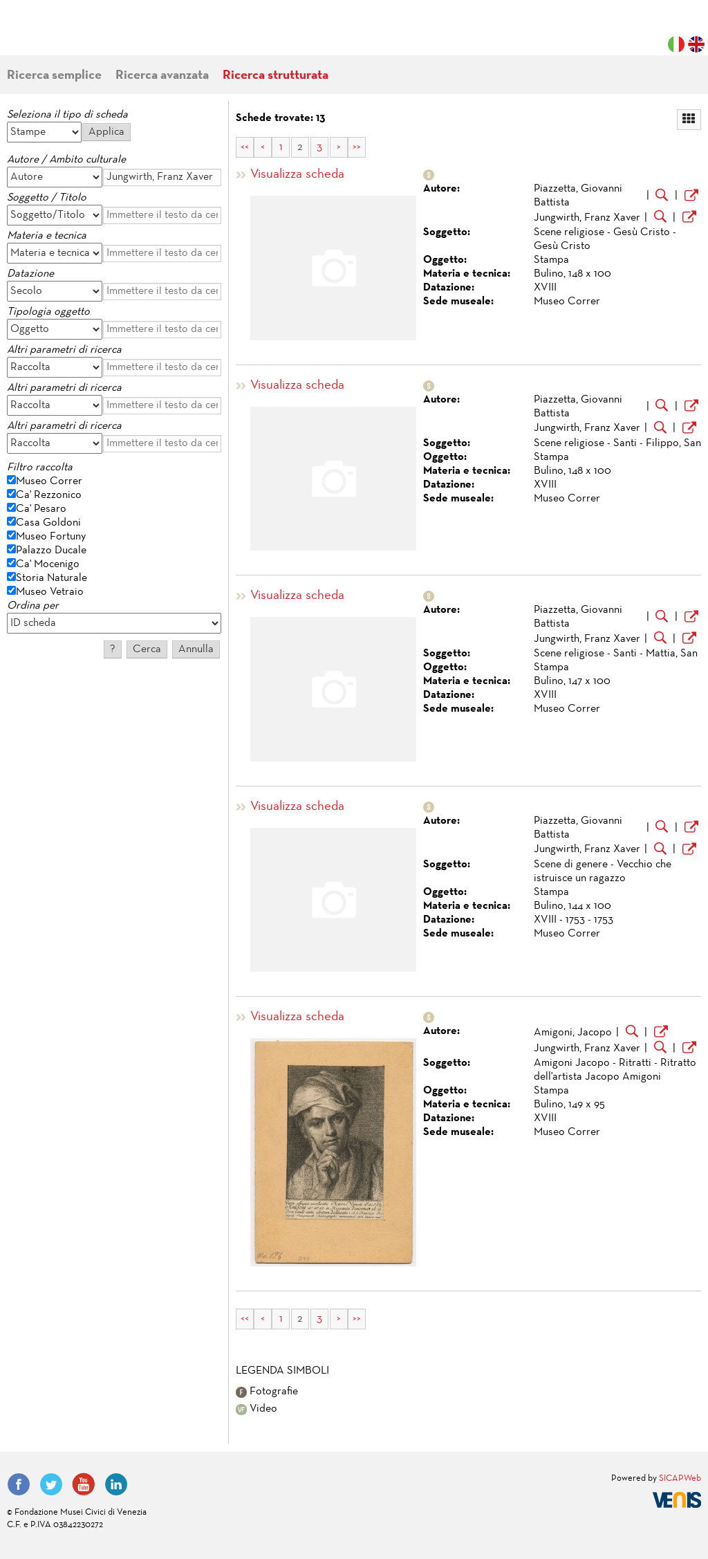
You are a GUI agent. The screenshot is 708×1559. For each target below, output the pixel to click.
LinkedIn (116, 1484)
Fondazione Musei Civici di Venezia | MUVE (63, 34)
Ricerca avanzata (162, 76)
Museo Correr (49, 481)
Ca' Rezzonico (49, 495)
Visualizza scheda (297, 175)
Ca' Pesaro (41, 509)
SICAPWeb (680, 1479)
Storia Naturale (51, 578)
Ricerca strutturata (275, 76)
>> (357, 147)
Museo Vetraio (50, 592)
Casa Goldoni (48, 523)
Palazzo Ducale (51, 550)
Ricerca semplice (54, 76)
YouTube (83, 1484)
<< (245, 147)
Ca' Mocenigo (48, 564)
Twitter (51, 1484)
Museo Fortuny (51, 537)
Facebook (18, 1484)
